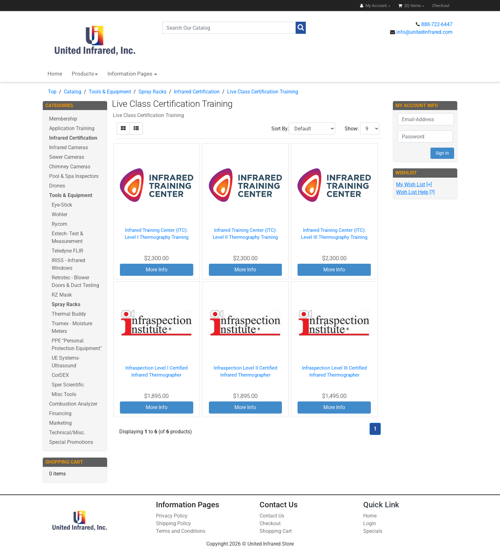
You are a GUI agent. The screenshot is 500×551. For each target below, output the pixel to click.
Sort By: (280, 129)
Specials (372, 531)
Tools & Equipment (110, 92)
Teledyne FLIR (67, 251)
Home (55, 73)
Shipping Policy (173, 523)
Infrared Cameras (68, 147)
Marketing (60, 423)
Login (369, 523)
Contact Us (272, 516)
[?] (415, 192)
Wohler (59, 214)
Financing (60, 413)
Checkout (270, 523)
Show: (352, 129)
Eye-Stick (62, 205)
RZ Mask (62, 295)
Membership (63, 119)
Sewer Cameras (66, 157)
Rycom (59, 224)
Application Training (71, 128)
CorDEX (60, 375)
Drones (57, 186)
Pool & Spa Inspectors (74, 176)
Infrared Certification (197, 92)
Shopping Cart (276, 531)
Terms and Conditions (180, 531)
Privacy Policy (172, 516)
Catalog (72, 92)
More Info (156, 270)
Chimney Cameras (69, 167)
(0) (410, 5)
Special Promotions (71, 442)
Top (52, 92)
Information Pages (130, 73)
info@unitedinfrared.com (424, 32)
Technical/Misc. (67, 433)
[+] (414, 184)
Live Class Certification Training (262, 92)
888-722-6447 (436, 24)
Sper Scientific (68, 385)
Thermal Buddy (69, 314)
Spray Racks (152, 92)
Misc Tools (64, 394)
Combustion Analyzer (73, 404)
